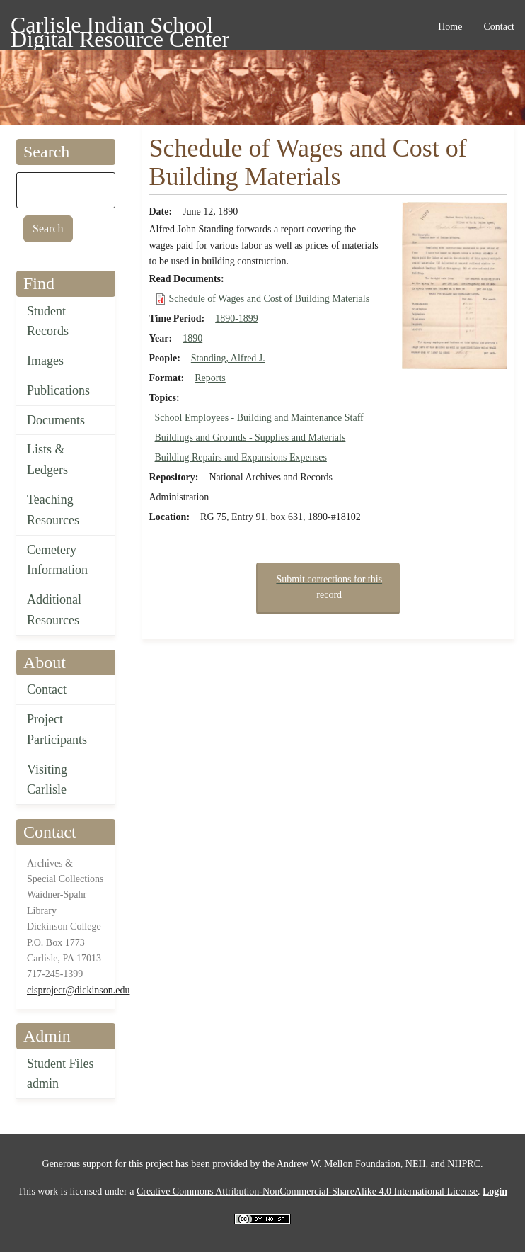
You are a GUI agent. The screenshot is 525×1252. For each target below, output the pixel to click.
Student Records (48, 321)
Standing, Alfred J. (228, 358)
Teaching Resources (53, 509)
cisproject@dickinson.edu (78, 990)
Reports (210, 378)
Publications (58, 390)
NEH (415, 1163)
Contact (47, 689)
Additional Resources (54, 609)
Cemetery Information (57, 560)
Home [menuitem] (450, 26)
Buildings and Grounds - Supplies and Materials (250, 437)
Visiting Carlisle (47, 779)
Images (45, 361)
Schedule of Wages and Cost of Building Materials (269, 298)
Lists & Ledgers (47, 459)
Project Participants (57, 729)
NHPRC (463, 1163)
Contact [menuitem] (498, 26)
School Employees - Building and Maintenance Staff (259, 417)
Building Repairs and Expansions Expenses (241, 457)
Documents (56, 420)
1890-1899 (236, 318)
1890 (192, 338)
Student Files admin (60, 1073)
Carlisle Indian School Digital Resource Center (120, 27)
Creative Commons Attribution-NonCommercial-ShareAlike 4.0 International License (307, 1191)
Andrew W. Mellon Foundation (338, 1163)
